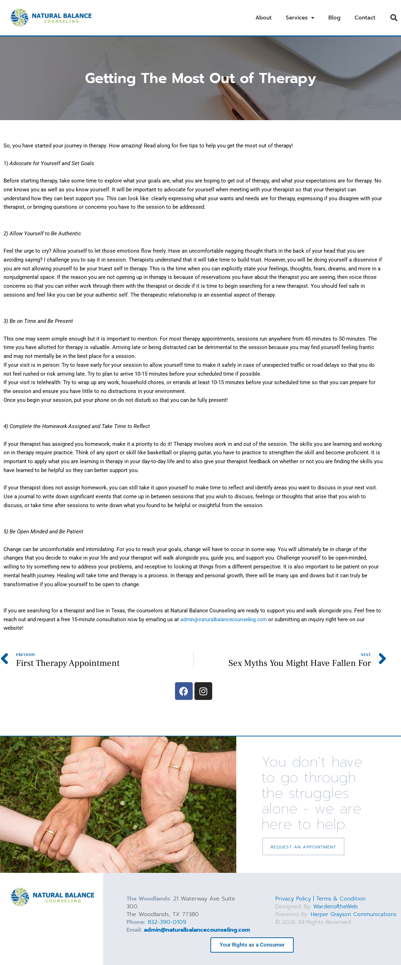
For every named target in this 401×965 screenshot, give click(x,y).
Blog (334, 18)
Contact (365, 18)
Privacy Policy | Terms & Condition (321, 898)
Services (300, 18)
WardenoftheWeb (336, 906)
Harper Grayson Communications (314, 918)
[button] (394, 18)
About (263, 18)
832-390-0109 (167, 922)
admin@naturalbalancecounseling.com (197, 930)
